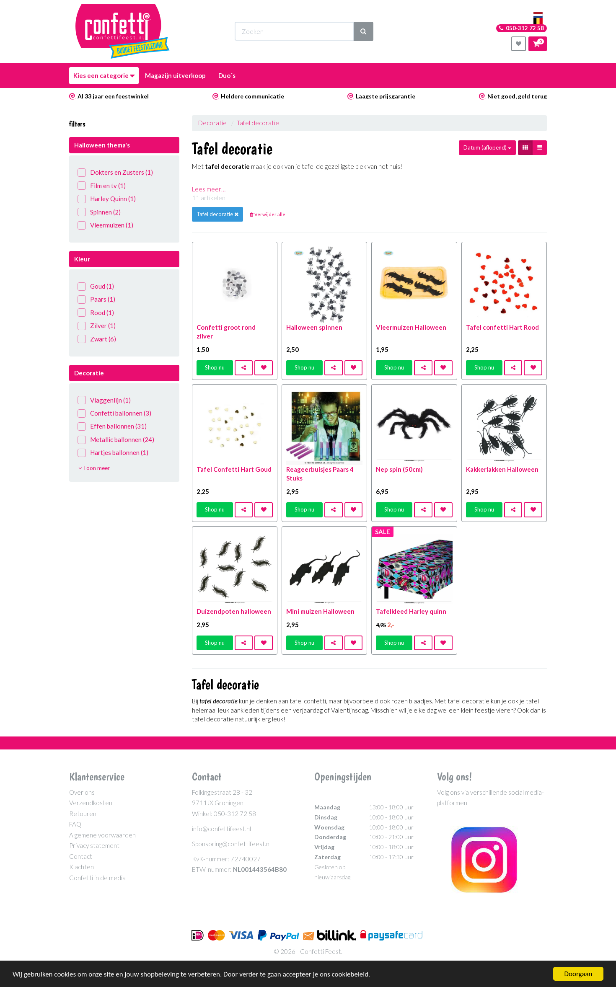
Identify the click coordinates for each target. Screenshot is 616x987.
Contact (80, 856)
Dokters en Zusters (115, 172)
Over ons (82, 792)
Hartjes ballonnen (113, 452)
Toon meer (94, 468)
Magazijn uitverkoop (175, 75)
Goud (96, 286)
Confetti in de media (97, 877)
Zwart (97, 339)
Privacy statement (94, 845)
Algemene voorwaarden (102, 835)
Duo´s (227, 75)
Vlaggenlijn (104, 400)
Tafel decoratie (258, 123)
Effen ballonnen (112, 426)
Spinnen (99, 212)
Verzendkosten (90, 802)
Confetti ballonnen (114, 413)
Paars (96, 299)
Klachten (81, 867)
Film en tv (102, 185)
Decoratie (212, 123)
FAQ (75, 824)
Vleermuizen (105, 225)
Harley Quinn (107, 198)
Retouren (82, 813)
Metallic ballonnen (116, 439)
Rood (96, 312)
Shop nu (215, 367)
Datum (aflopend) (487, 147)
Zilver (97, 325)
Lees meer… (208, 189)
